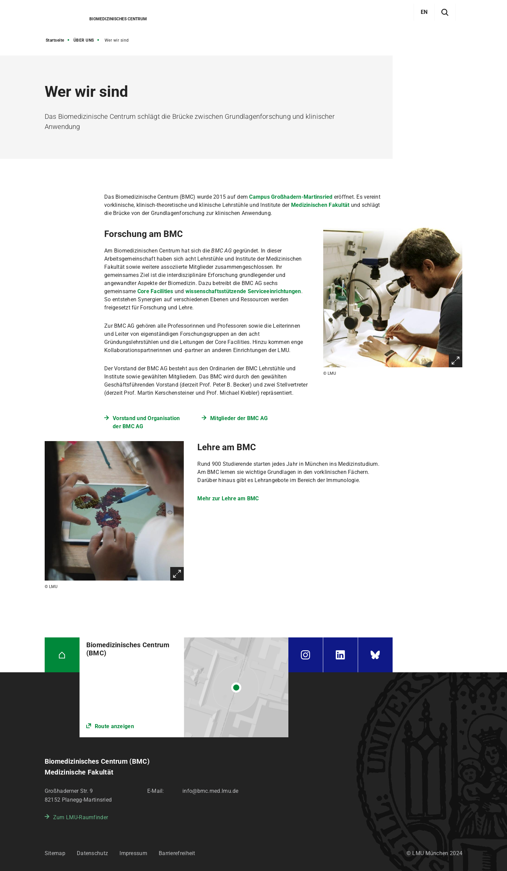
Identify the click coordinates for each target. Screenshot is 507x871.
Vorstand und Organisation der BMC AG (146, 422)
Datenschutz (92, 853)
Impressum (133, 853)
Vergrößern (455, 360)
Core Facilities (155, 291)
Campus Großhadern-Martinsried (290, 197)
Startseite (55, 40)
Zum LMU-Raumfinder (80, 817)
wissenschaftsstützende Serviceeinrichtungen (243, 291)
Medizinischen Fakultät (320, 205)
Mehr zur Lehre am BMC (228, 498)
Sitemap (55, 853)
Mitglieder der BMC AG (239, 418)
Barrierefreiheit (177, 853)
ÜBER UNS (83, 40)
